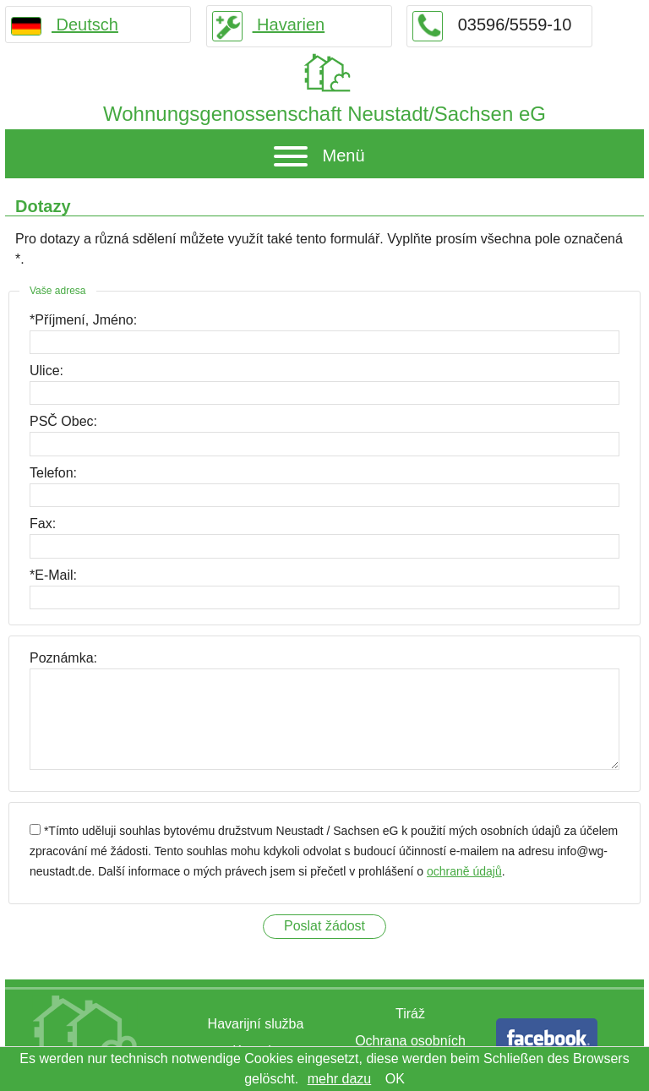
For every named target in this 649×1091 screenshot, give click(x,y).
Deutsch (64, 24)
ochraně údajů (464, 871)
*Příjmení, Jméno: (83, 320)
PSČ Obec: (63, 421)
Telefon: (53, 473)
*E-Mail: (53, 575)
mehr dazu (340, 1079)
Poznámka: (63, 658)
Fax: (43, 523)
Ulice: (46, 370)
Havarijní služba (256, 1024)
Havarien (268, 24)
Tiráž (410, 1013)
